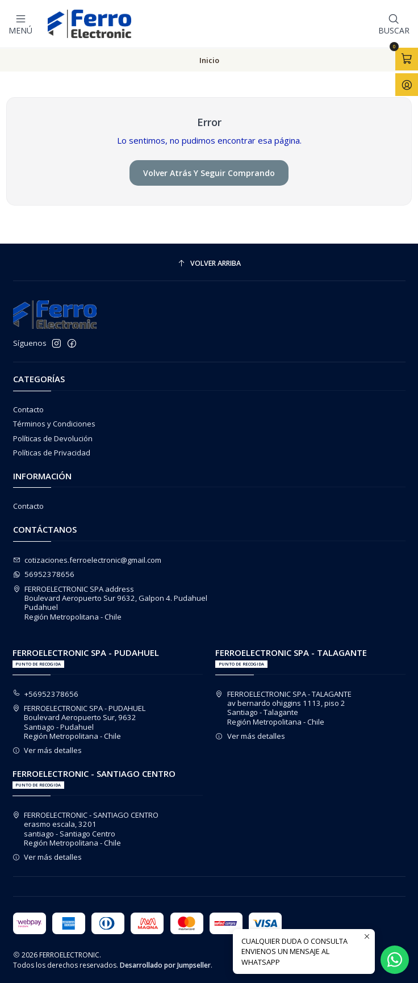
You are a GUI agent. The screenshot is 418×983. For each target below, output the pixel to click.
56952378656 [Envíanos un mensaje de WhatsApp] (44, 573)
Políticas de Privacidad (51, 452)
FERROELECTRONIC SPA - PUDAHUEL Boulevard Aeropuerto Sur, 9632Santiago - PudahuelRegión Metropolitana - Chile (79, 721)
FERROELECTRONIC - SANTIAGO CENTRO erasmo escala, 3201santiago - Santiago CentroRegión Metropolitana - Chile (85, 828)
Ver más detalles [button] (47, 749)
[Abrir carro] (406, 59)
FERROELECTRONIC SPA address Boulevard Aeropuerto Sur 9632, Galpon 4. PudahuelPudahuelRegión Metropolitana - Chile (110, 602)
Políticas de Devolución (53, 438)
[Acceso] (406, 84)
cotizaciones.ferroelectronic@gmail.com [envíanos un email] (87, 559)
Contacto (28, 409)
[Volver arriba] (209, 263)
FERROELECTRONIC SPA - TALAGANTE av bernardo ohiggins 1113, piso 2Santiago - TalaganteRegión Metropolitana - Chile (283, 707)
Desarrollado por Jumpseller (165, 964)
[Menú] (20, 24)
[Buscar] (394, 24)
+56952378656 (45, 693)
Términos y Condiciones (54, 423)
